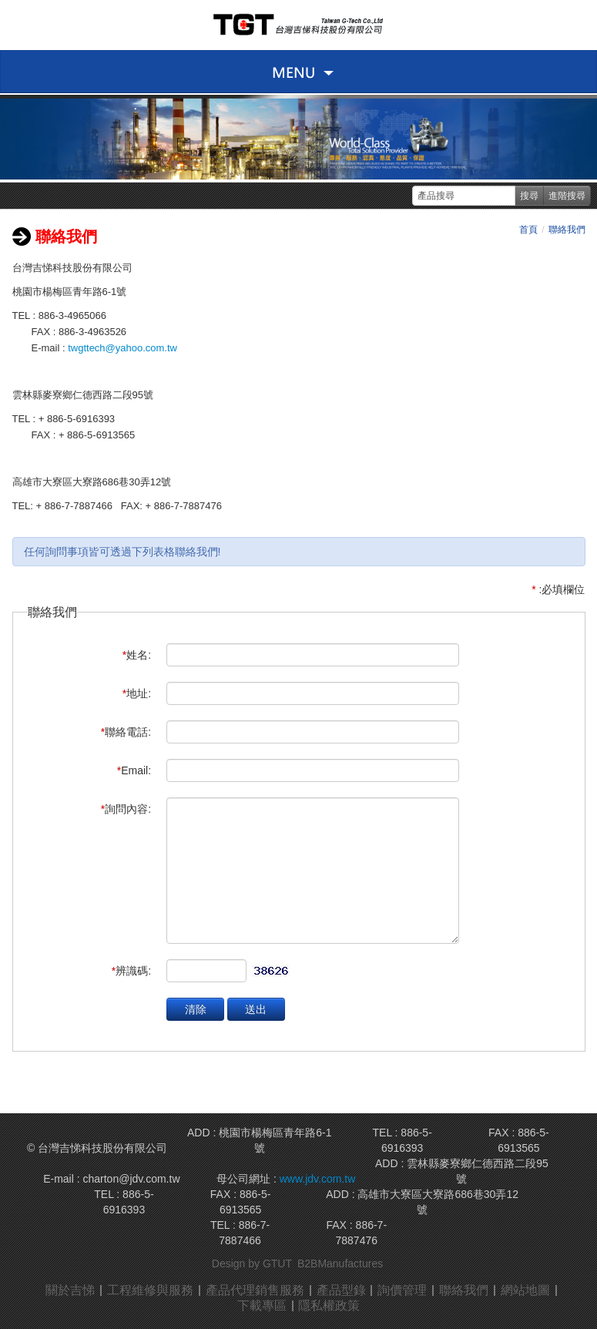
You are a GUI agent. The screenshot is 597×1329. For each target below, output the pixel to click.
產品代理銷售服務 (255, 1290)
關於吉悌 (70, 1290)
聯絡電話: (126, 732)
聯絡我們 (566, 229)
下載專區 (262, 1305)
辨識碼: (131, 971)
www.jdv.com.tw (316, 1179)
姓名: (136, 655)
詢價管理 (403, 1290)
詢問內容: (126, 809)
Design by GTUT (252, 1263)
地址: (136, 693)
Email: (134, 770)
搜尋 (529, 195)
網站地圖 (526, 1290)
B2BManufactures (340, 1263)
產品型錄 (341, 1290)
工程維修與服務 (150, 1290)
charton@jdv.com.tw (131, 1179)
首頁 (528, 229)
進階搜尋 (566, 195)
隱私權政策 (330, 1305)
